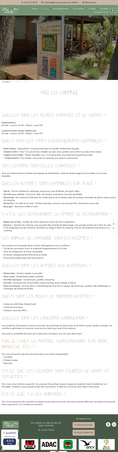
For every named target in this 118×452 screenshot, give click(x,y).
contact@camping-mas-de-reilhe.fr (61, 2)
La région (92, 9)
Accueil (34, 9)
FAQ (25, 82)
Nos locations (78, 9)
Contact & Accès (101, 12)
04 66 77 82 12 (48, 430)
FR (113, 10)
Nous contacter (85, 433)
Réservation (91, 2)
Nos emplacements (61, 9)
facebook (113, 224)
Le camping (44, 9)
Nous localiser (84, 425)
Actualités (104, 9)
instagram (113, 228)
